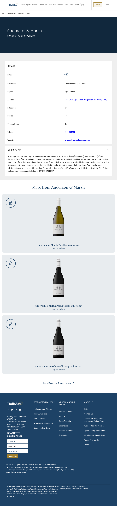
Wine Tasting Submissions (94, 426)
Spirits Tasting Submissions (94, 430)
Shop (82, 5)
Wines (23, 5)
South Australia (65, 421)
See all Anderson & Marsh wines (56, 383)
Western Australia (66, 430)
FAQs (86, 409)
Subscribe (13, 456)
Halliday (13, 4)
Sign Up (98, 5)
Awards (77, 5)
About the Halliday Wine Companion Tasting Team (94, 420)
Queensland (63, 426)
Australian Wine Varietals (43, 423)
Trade (86, 445)
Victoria (62, 416)
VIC (3, 13)
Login (107, 5)
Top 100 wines (39, 419)
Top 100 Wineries (40, 414)
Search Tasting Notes (42, 428)
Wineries (35, 5)
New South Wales (65, 412)
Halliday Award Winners (43, 409)
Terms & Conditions (78, 486)
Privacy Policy (65, 486)
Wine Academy (58, 5)
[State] (17, 446)
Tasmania (63, 435)
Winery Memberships (92, 440)
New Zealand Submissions (94, 435)
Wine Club (48, 5)
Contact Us (88, 414)
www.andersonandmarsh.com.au (77, 140)
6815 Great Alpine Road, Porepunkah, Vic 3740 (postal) (85, 100)
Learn (71, 5)
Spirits (28, 5)
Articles (41, 5)
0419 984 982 (69, 132)
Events (66, 5)
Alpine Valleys (11, 13)
